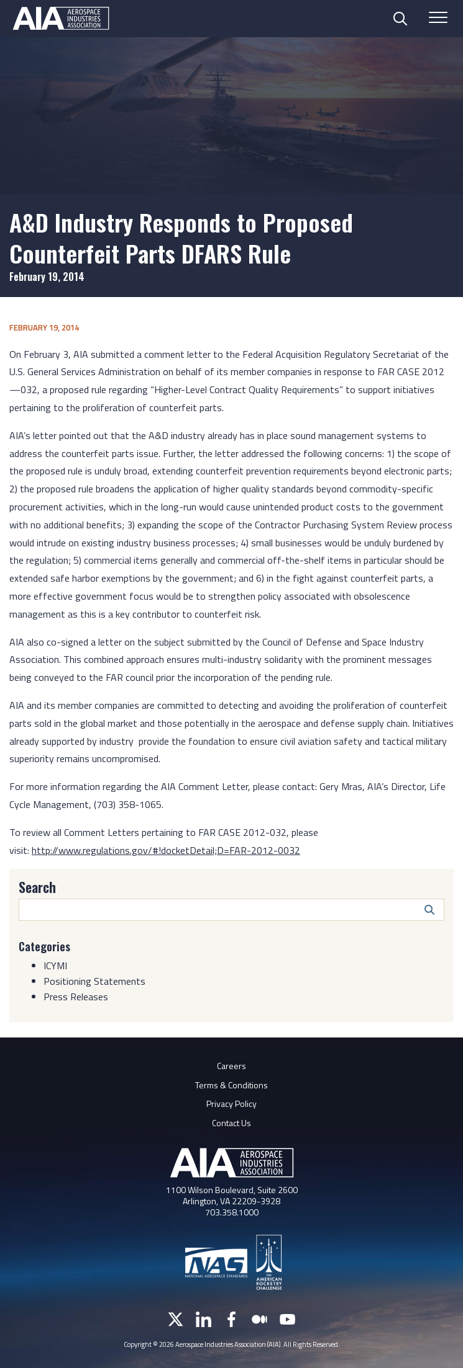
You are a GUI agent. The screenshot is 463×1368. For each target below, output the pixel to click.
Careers (231, 1065)
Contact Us (231, 1122)
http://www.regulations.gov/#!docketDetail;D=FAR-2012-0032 (166, 850)
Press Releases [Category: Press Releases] (76, 996)
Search (37, 887)
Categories (44, 946)
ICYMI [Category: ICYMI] (55, 965)
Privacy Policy (231, 1103)
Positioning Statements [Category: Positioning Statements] (94, 981)
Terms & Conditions (231, 1084)
